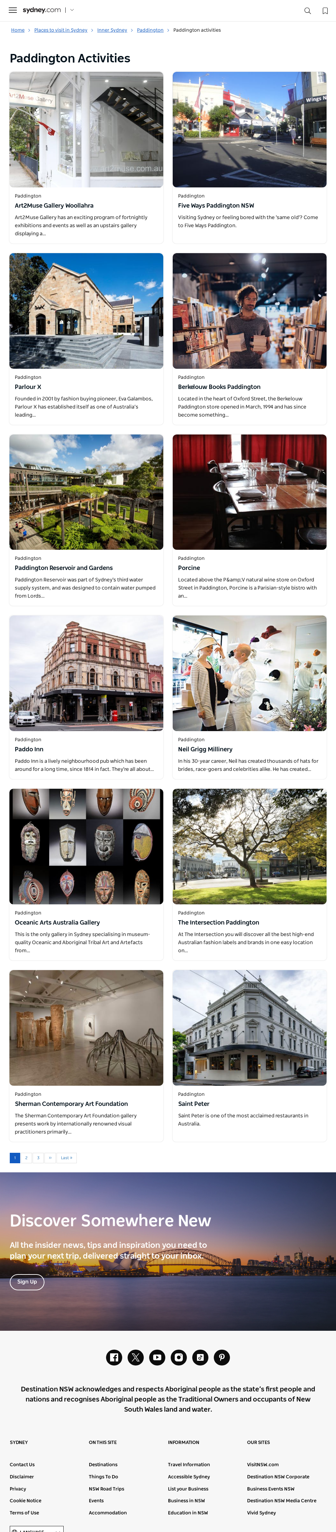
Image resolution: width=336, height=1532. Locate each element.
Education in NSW (188, 1513)
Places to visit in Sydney (64, 30)
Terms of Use (24, 1513)
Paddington (153, 30)
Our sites (258, 1443)
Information (183, 1443)
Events (96, 1501)
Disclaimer (22, 1477)
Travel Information (189, 1465)
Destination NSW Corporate (278, 1477)
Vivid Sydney (261, 1513)
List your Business (188, 1489)
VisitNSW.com (263, 1465)
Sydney (19, 1443)
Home (21, 30)
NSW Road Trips (106, 1489)
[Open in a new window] (86, 129)
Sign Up (27, 1282)
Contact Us (22, 1465)
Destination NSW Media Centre (281, 1501)
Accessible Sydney (189, 1477)
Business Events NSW (271, 1489)
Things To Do (103, 1477)
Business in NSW (186, 1501)
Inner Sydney (115, 30)
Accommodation (108, 1513)
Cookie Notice (25, 1501)
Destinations (103, 1465)
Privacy (18, 1489)
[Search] (308, 12)
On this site (103, 1443)
